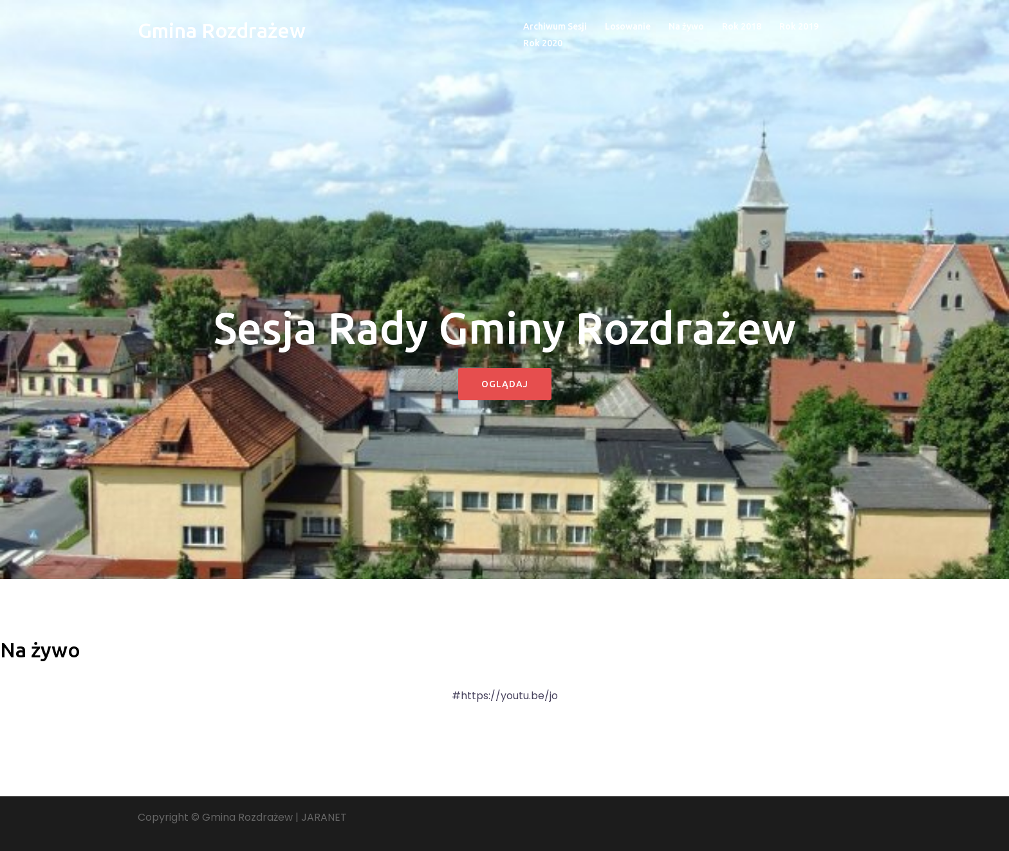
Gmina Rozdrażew (222, 30)
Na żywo (686, 26)
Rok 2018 (741, 26)
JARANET (324, 817)
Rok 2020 (542, 43)
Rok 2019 (799, 26)
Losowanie (628, 26)
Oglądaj (504, 384)
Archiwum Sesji (555, 26)
